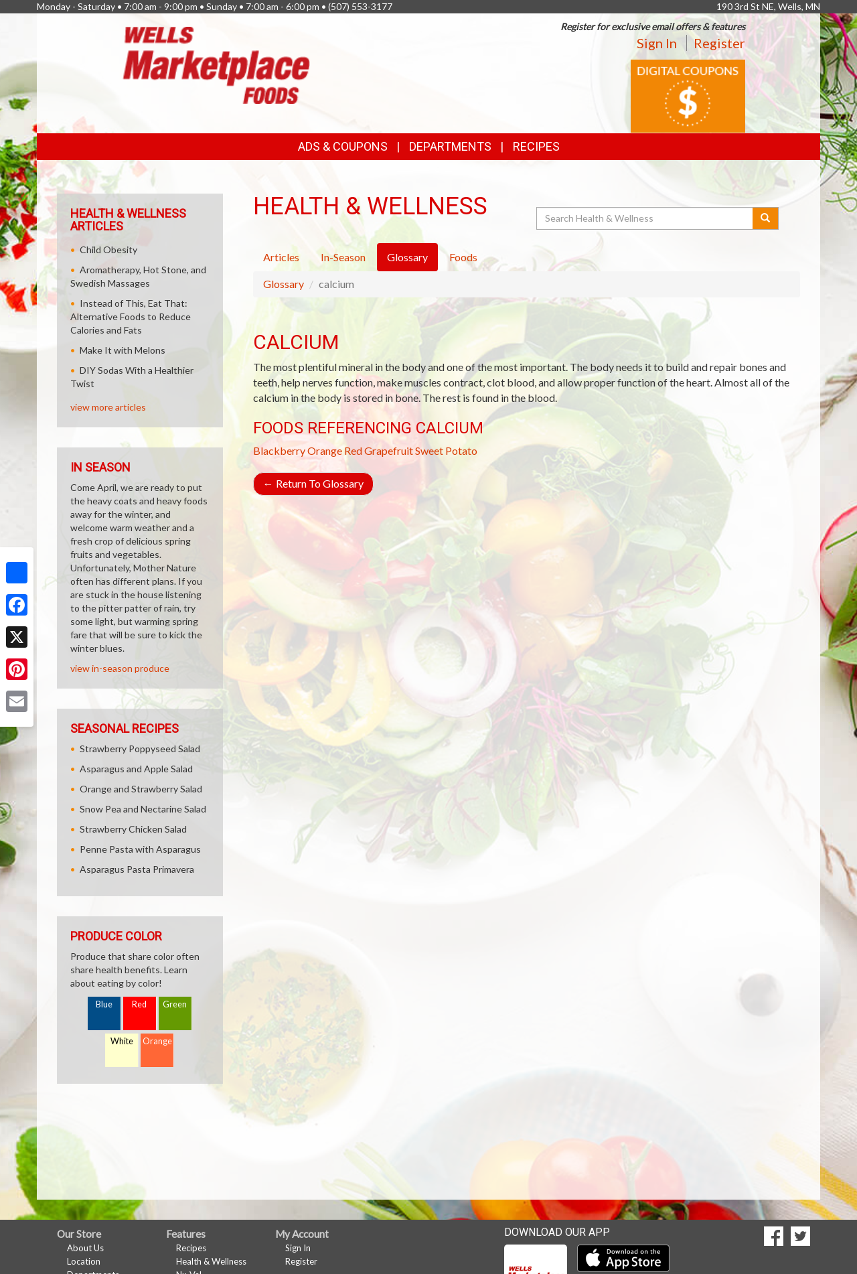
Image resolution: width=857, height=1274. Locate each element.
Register (719, 43)
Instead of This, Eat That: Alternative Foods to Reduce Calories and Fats (130, 316)
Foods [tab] (463, 257)
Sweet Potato (446, 450)
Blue (104, 1004)
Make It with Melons (122, 350)
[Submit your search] (766, 218)
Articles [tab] (281, 257)
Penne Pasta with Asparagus (140, 849)
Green (175, 1004)
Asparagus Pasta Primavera (137, 869)
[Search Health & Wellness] (645, 218)
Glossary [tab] (407, 257)
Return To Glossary (313, 483)
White (121, 1041)
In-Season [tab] (343, 257)
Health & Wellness (211, 1261)
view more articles (108, 407)
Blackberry (279, 450)
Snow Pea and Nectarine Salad (143, 809)
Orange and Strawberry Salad (141, 788)
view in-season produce (119, 668)
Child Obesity (108, 249)
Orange (324, 450)
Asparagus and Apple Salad (136, 768)
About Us (85, 1248)
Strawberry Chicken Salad (133, 829)
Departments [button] (450, 146)
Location (83, 1261)
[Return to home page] (216, 64)
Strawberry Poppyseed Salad (140, 748)
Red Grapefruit (378, 450)
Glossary (283, 283)
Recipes (536, 146)
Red (139, 1004)
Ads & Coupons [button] (343, 146)
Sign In (657, 43)
